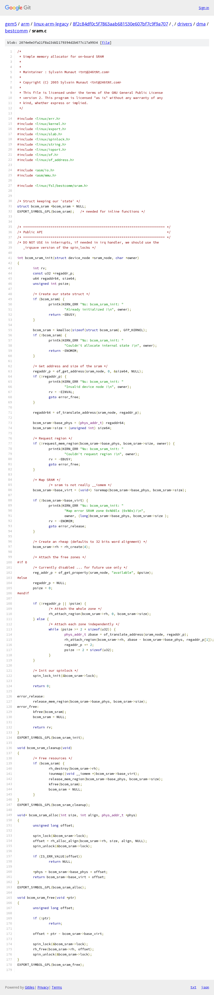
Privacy (43, 987)
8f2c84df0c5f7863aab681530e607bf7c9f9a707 (120, 24)
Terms (57, 987)
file (106, 43)
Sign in (204, 7)
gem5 (11, 24)
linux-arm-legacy (51, 24)
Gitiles (29, 987)
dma (201, 24)
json (205, 987)
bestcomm (16, 31)
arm (25, 24)
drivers (184, 24)
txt (193, 987)
